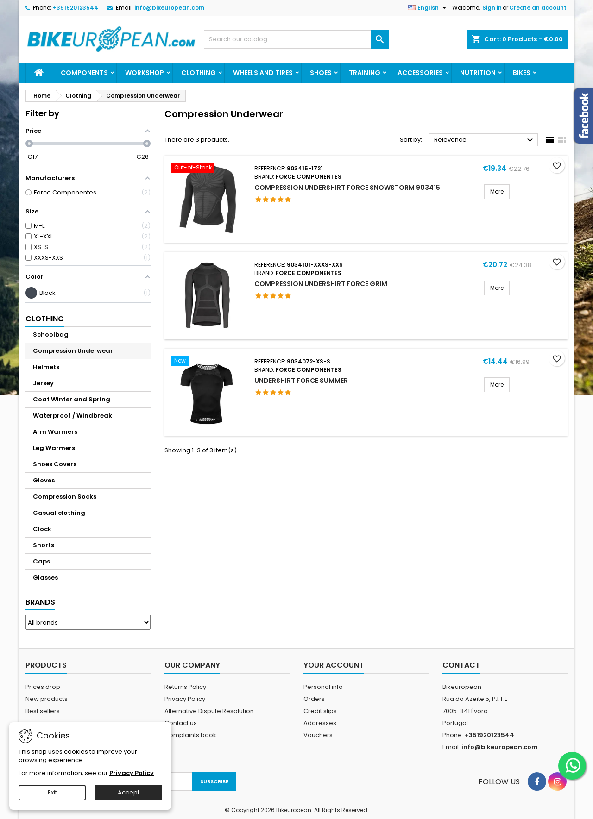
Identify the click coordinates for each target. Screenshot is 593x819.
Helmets (46, 367)
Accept (128, 792)
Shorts (43, 545)
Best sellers (42, 710)
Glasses (45, 577)
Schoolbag (51, 334)
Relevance (485, 140)
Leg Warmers (54, 448)
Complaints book (190, 735)
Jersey (43, 383)
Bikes (521, 72)
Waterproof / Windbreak (72, 415)
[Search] (296, 39)
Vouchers (318, 735)
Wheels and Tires (263, 72)
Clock (42, 529)
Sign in (492, 8)
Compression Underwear (73, 350)
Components (84, 72)
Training (364, 72)
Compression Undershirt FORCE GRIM (320, 283)
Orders (314, 698)
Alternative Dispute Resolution (209, 710)
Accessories (420, 72)
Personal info (323, 686)
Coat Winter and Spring (71, 399)
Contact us (180, 723)
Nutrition (478, 72)
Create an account (538, 8)
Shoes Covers (54, 464)
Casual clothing (59, 512)
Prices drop (42, 686)
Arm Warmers (55, 431)
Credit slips (320, 710)
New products (46, 698)
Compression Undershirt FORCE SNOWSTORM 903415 (347, 187)
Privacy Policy (184, 698)
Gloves (44, 480)
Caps (41, 561)
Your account (333, 665)
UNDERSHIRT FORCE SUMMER (301, 380)
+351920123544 (75, 8)
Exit (52, 792)
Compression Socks (64, 496)
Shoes (321, 72)
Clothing (198, 72)
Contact (461, 665)
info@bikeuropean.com (169, 8)
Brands (40, 602)
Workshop (144, 72)
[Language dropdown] (428, 8)
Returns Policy (185, 686)
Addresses (319, 723)
